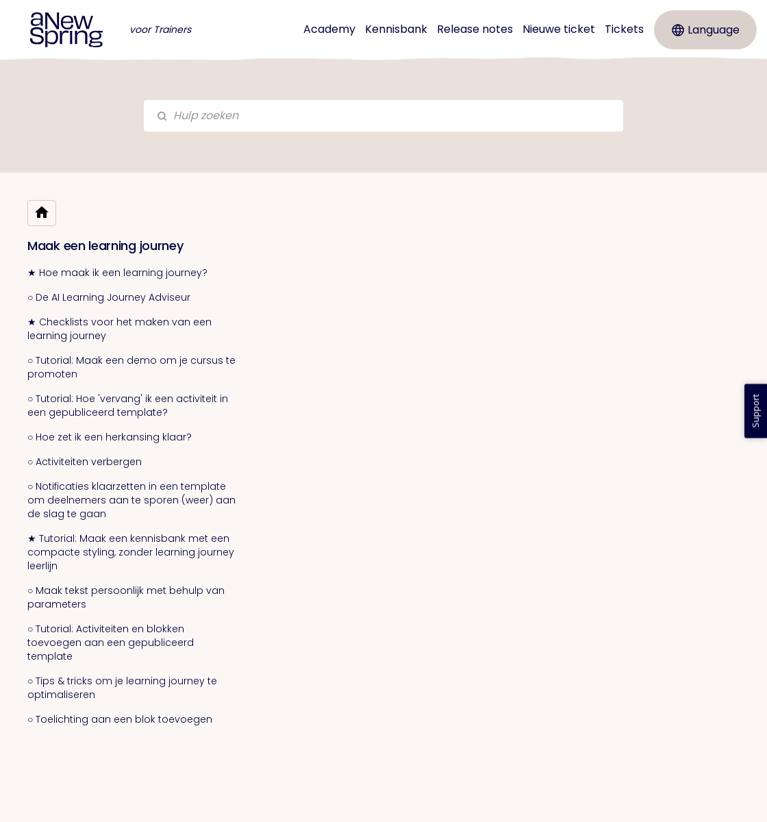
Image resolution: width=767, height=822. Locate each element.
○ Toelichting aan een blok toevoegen (119, 719)
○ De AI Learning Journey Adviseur (108, 297)
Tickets (624, 29)
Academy (329, 29)
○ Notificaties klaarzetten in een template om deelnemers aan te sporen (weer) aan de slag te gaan (131, 500)
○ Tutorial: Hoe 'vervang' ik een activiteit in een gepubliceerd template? (127, 405)
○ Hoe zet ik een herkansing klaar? (109, 437)
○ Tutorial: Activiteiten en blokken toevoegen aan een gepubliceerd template (110, 642)
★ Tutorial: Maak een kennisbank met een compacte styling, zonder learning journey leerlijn (130, 552)
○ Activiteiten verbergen (84, 462)
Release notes (475, 29)
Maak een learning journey (105, 245)
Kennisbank (396, 29)
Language (706, 30)
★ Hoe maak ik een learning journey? (117, 272)
